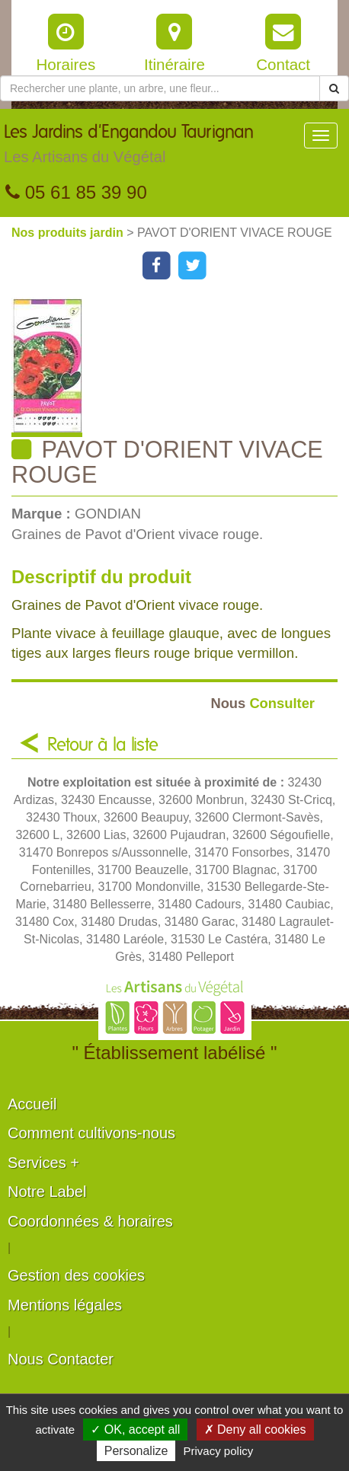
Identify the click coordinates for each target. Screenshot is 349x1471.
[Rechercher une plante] (160, 88)
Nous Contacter (61, 1359)
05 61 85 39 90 (76, 192)
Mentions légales (65, 1305)
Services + (43, 1162)
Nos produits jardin (68, 232)
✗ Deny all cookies (255, 1429)
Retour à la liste (102, 745)
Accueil (32, 1104)
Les (129, 147)
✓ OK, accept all (135, 1429)
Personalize (136, 1450)
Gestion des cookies (76, 1275)
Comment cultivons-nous (91, 1133)
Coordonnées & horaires (90, 1221)
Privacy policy (219, 1450)
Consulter (262, 703)
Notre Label (47, 1191)
